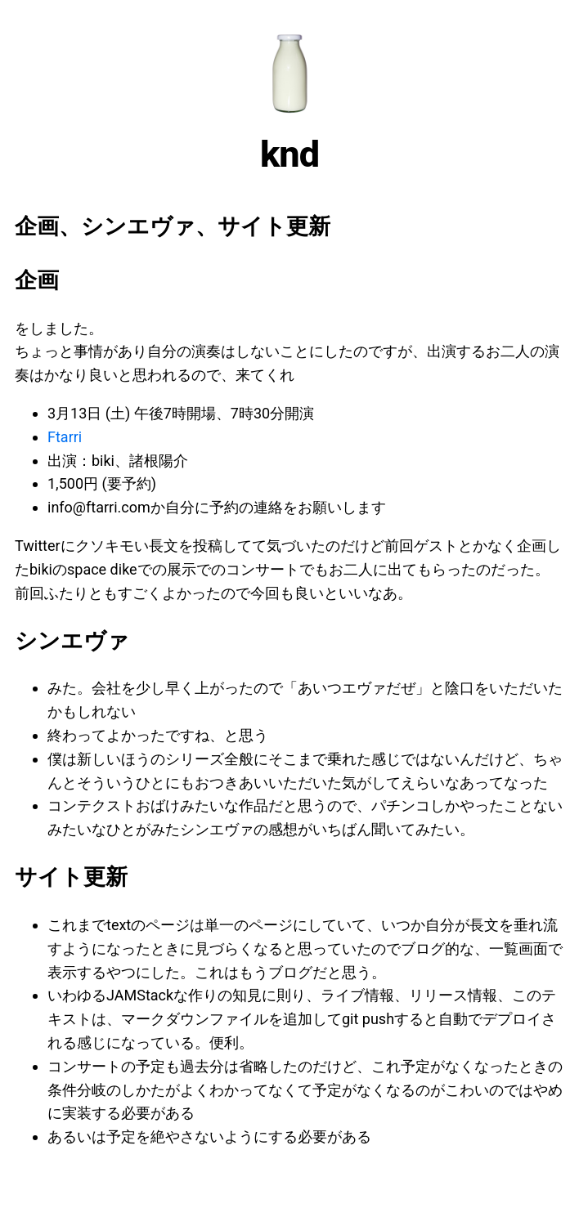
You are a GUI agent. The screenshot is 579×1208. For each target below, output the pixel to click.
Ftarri (64, 436)
